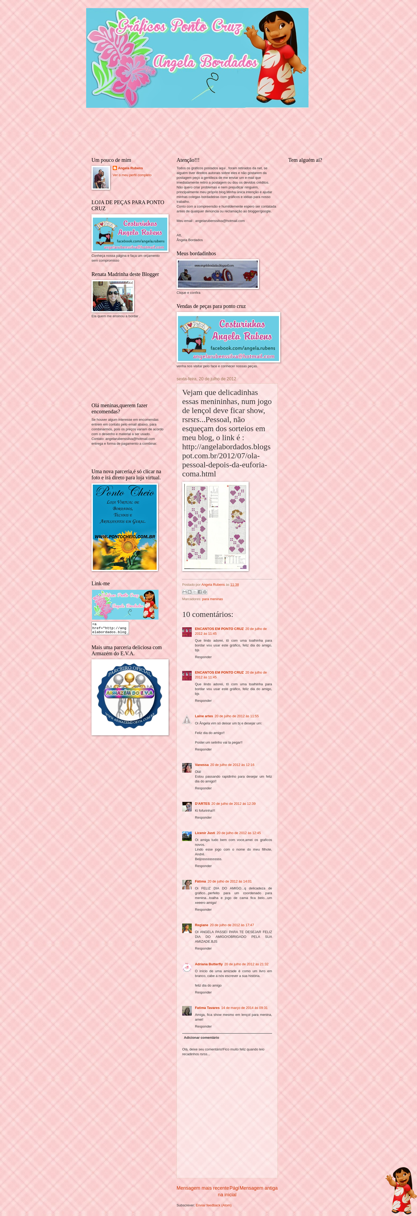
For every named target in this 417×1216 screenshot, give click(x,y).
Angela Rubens (130, 168)
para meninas (212, 599)
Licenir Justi (205, 833)
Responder (203, 657)
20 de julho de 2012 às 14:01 (230, 881)
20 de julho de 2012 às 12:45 (239, 833)
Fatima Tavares (207, 1008)
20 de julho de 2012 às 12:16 (232, 765)
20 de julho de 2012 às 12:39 (233, 804)
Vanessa (202, 765)
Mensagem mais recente (203, 1188)
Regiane (201, 925)
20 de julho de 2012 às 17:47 (232, 925)
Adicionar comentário (201, 1038)
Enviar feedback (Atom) (214, 1205)
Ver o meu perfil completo (132, 175)
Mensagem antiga (259, 1188)
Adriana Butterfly (209, 964)
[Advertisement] (131, 360)
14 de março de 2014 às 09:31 (244, 1008)
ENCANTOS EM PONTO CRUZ (219, 629)
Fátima (200, 881)
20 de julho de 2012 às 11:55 (237, 716)
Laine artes (204, 716)
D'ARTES (202, 804)
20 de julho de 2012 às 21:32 (246, 964)
